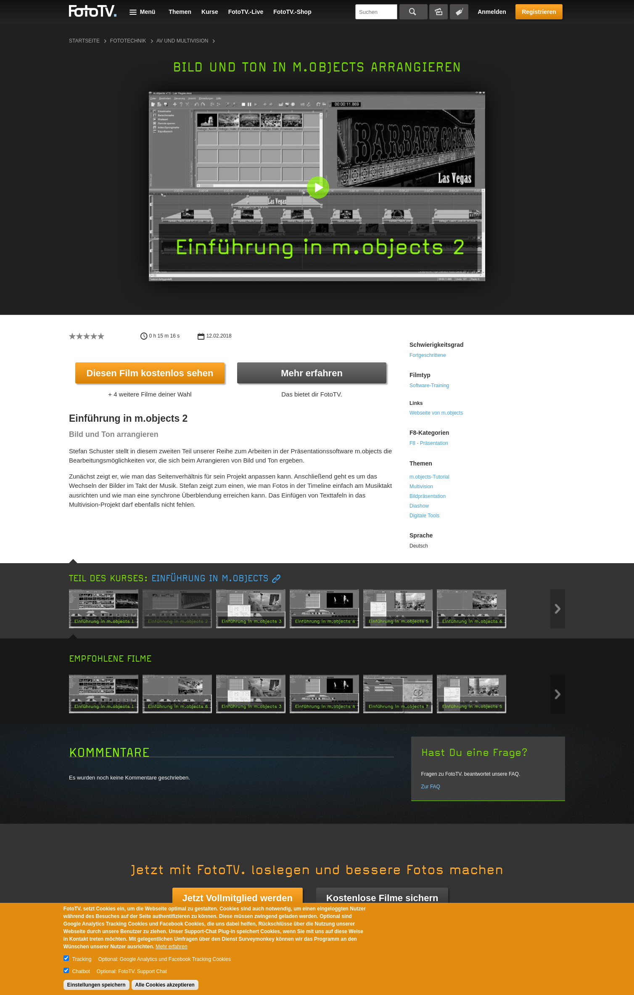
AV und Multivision (182, 41)
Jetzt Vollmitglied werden (237, 898)
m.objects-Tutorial (429, 477)
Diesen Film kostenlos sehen (150, 373)
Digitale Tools (424, 516)
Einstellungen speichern (96, 985)
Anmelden (492, 11)
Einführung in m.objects (210, 578)
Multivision (421, 487)
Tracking (82, 959)
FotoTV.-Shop (292, 11)
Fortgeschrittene (427, 355)
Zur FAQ (430, 787)
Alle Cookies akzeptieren (165, 985)
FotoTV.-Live (246, 11)
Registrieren (539, 11)
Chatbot (81, 971)
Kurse (209, 11)
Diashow (419, 506)
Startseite (84, 41)
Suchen (413, 11)
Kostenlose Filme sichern (382, 898)
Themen (180, 11)
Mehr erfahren (312, 373)
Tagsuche (459, 11)
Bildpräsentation (427, 496)
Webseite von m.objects (436, 413)
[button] (319, 188)
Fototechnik (128, 41)
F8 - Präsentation (428, 443)
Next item (557, 608)
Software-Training (429, 385)
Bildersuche (438, 11)
